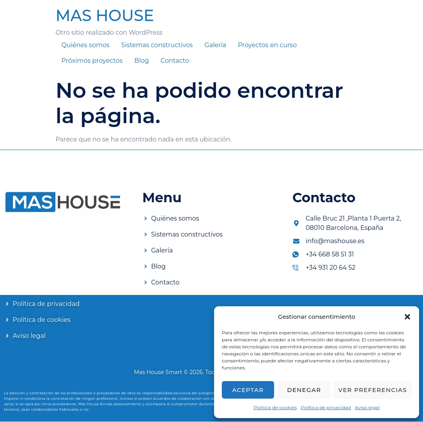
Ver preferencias (372, 390)
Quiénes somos (86, 45)
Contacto (175, 60)
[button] (407, 317)
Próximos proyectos (92, 60)
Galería (215, 45)
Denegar (304, 390)
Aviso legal (367, 407)
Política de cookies (275, 407)
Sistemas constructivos (157, 45)
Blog (142, 60)
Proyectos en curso (267, 45)
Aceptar (248, 390)
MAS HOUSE (105, 15)
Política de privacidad (326, 407)
